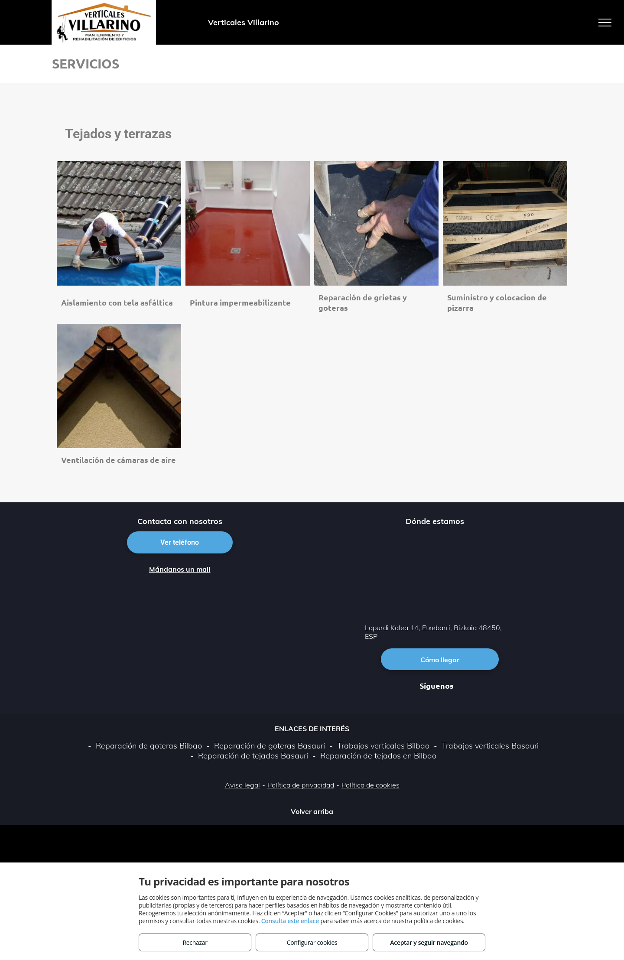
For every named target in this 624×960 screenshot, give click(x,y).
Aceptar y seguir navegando (429, 942)
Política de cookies (370, 785)
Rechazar (194, 942)
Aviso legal (242, 785)
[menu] (605, 22)
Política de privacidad (300, 785)
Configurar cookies (312, 942)
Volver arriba (312, 811)
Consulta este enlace (290, 921)
